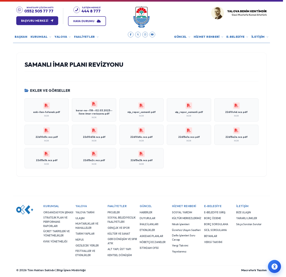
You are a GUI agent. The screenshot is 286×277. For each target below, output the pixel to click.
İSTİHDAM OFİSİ (149, 199)
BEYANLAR (210, 187)
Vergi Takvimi (180, 197)
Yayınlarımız (179, 203)
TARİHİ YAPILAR (85, 185)
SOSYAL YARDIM (182, 163)
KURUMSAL (41, 37)
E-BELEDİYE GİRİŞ (214, 163)
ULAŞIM (79, 169)
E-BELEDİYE (237, 37)
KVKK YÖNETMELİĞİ (55, 192)
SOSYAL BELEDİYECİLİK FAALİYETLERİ (122, 171)
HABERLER (146, 163)
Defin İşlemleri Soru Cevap (183, 189)
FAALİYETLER (86, 37)
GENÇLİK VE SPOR (119, 179)
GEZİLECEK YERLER (87, 197)
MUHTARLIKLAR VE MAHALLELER (86, 177)
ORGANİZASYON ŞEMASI (58, 163)
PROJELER (114, 163)
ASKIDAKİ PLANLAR (151, 187)
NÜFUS (79, 191)
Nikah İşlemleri (180, 175)
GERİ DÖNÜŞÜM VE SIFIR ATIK (122, 192)
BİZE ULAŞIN (243, 163)
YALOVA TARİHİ (84, 163)
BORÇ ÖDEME (212, 169)
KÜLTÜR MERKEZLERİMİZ (186, 169)
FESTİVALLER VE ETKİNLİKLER (85, 204)
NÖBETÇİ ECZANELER (153, 193)
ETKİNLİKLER (147, 181)
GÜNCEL (182, 37)
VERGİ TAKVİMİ (213, 193)
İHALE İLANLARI (149, 175)
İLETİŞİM (259, 37)
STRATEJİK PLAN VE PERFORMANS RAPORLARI (55, 173)
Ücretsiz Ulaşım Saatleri (186, 181)
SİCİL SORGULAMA (215, 181)
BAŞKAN (21, 37)
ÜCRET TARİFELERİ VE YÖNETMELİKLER (56, 185)
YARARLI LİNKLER (246, 169)
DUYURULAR (147, 169)
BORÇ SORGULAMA (216, 175)
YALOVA (62, 37)
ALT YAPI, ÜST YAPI (119, 200)
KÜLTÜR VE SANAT (119, 185)
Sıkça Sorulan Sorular (249, 175)
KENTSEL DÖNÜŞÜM (120, 206)
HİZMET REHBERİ (208, 37)
